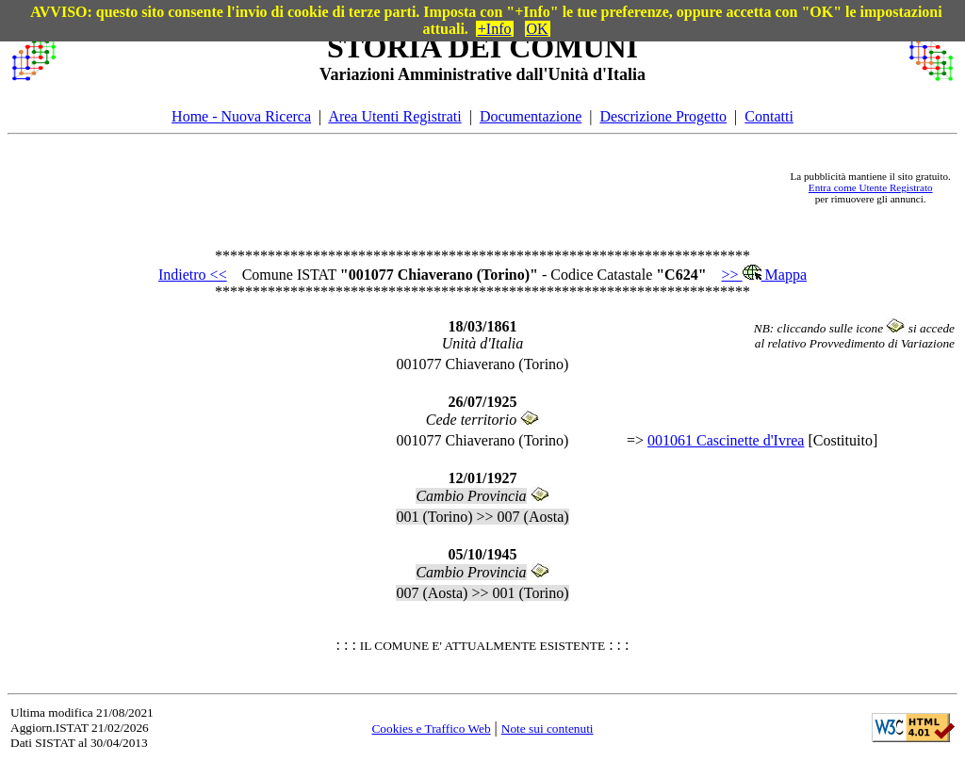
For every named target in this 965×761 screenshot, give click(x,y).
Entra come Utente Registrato (871, 187)
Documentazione (530, 116)
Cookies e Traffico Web (430, 728)
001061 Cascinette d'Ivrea (725, 440)
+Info (495, 29)
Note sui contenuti (547, 728)
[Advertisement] (423, 187)
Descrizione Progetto (663, 116)
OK (537, 29)
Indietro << (192, 275)
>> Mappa (764, 275)
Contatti (768, 116)
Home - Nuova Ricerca (241, 116)
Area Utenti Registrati (394, 116)
